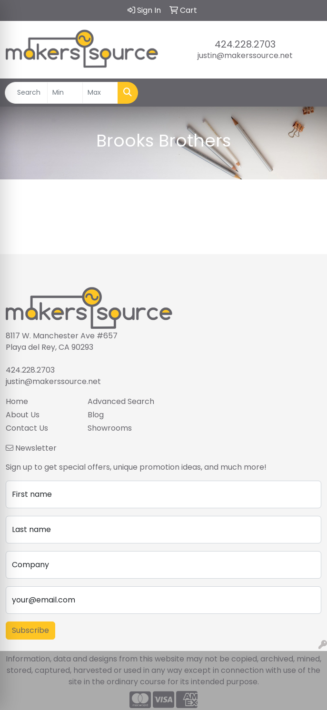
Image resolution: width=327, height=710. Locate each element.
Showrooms (110, 428)
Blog (96, 414)
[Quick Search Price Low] (65, 93)
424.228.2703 (245, 44)
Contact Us (27, 428)
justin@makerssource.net (245, 55)
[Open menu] (307, 92)
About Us (23, 414)
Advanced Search (121, 401)
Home (17, 401)
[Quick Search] (26, 93)
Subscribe (30, 630)
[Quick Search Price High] (100, 93)
